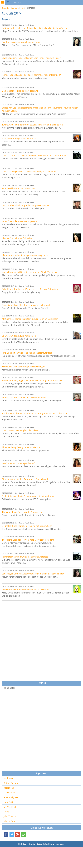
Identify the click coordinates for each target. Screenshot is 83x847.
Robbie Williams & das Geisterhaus (19, 188)
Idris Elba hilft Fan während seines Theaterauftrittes (27, 352)
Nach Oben (22, 844)
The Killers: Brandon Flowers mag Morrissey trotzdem (28, 539)
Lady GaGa (9, 802)
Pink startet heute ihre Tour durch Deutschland (25, 479)
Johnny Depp (10, 821)
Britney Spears (11, 783)
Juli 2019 (22, 8)
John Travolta (10, 816)
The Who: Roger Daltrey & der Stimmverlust (23, 512)
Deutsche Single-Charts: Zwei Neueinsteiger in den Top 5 (29, 171)
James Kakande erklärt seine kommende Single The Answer (30, 272)
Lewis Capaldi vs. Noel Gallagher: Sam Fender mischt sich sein (31, 58)
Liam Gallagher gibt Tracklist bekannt (20, 90)
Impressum (60, 844)
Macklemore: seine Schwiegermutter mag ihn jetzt (26, 255)
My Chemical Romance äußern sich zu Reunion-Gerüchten (30, 318)
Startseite (5, 8)
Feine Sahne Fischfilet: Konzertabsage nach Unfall (26, 305)
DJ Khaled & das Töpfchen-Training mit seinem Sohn (27, 526)
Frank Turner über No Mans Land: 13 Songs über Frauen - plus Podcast (36, 413)
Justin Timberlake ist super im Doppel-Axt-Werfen (26, 205)
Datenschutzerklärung (45, 844)
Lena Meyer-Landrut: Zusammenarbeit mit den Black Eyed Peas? (33, 573)
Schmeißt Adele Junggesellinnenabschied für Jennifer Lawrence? (32, 380)
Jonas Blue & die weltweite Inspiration (20, 221)
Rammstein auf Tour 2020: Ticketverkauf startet (25, 556)
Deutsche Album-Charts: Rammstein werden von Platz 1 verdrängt (34, 155)
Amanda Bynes (11, 797)
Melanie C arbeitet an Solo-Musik (17, 238)
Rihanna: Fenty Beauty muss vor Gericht (21, 447)
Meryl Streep (10, 806)
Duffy (6, 811)
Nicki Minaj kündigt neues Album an (19, 138)
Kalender (14, 8)
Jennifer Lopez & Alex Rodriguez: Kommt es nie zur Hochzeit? (31, 74)
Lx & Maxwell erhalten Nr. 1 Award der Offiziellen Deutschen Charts (34, 28)
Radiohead (9, 787)
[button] (6, 834)
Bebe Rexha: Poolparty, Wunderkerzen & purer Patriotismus (31, 289)
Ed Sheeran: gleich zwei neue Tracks (19, 335)
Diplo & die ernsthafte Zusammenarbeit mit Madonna (28, 496)
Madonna (8, 778)
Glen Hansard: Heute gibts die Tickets (20, 430)
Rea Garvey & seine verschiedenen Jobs (21, 42)
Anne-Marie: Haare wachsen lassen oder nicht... (25, 397)
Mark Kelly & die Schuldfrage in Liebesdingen (23, 366)
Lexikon (14, 2)
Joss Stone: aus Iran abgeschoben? (18, 463)
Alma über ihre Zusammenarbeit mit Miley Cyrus (25, 589)
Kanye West (9, 792)
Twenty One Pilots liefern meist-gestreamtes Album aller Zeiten (32, 124)
